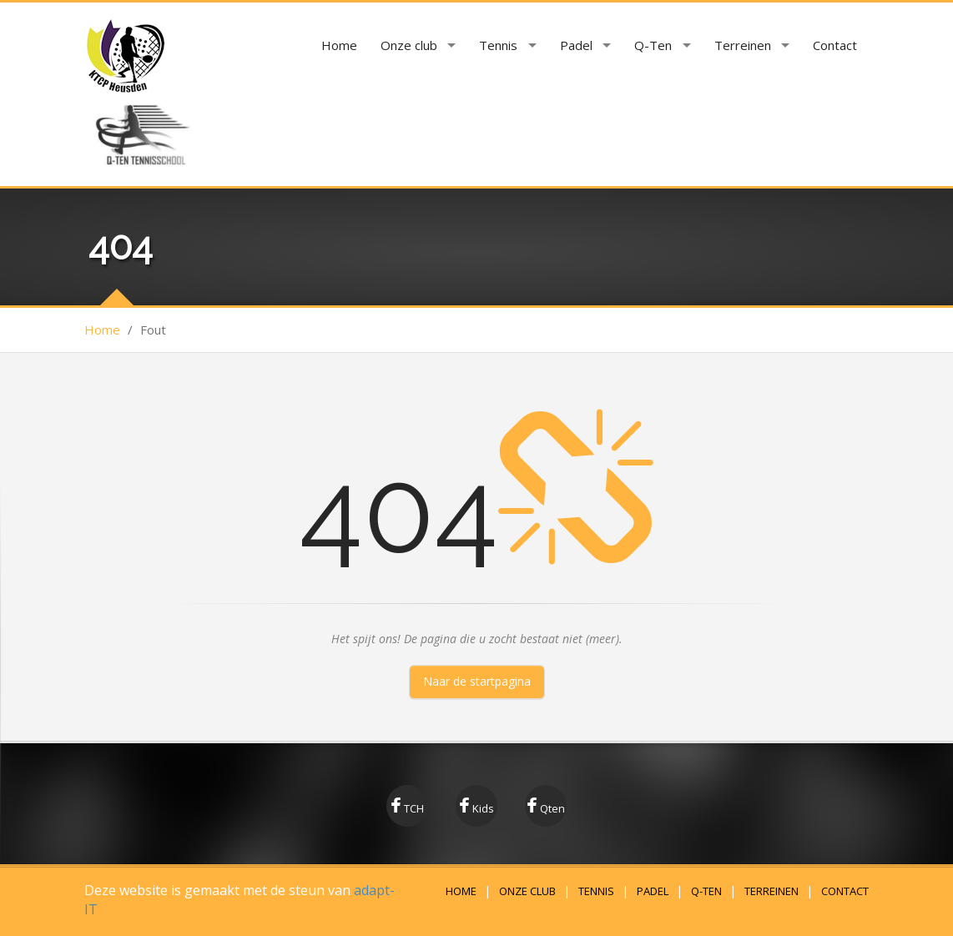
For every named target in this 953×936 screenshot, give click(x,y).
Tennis (498, 45)
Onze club (409, 45)
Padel (576, 45)
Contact (835, 45)
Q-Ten (653, 45)
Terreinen (742, 45)
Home (339, 45)
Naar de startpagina (477, 681)
